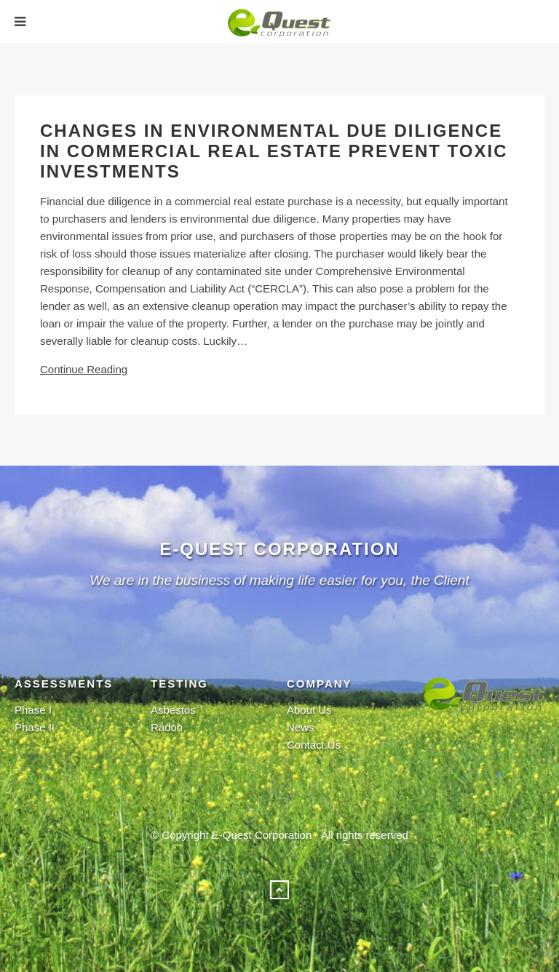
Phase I (33, 710)
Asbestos (173, 710)
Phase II (35, 727)
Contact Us (314, 744)
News (300, 727)
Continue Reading (83, 369)
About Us (309, 710)
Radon (167, 727)
